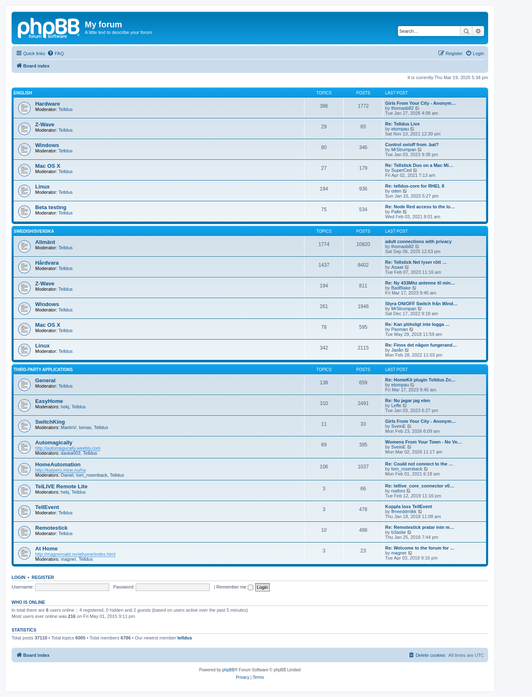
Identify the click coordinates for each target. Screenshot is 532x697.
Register (43, 577)
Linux (42, 186)
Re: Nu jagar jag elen (407, 400)
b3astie (398, 532)
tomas (85, 427)
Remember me (234, 586)
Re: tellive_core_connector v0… (419, 485)
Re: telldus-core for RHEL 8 (414, 185)
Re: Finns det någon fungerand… (421, 344)
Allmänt (45, 242)
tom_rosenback (91, 475)
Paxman (399, 329)
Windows (47, 145)
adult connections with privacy (418, 241)
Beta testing (50, 207)
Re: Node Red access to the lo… (420, 206)
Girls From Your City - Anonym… (420, 103)
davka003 (71, 453)
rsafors (398, 490)
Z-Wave (44, 124)
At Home (46, 548)
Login (18, 577)
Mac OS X (47, 166)
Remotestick (51, 528)
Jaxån (397, 349)
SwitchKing (50, 422)
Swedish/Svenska (34, 231)
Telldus (65, 109)
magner (68, 559)
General (45, 380)
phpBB (228, 670)
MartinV (69, 427)
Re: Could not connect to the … (419, 463)
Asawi (397, 267)
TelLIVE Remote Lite (61, 486)
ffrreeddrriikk (404, 511)
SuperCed (401, 170)
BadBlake (401, 287)
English (23, 93)
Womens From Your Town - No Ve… (423, 441)
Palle (396, 211)
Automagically (53, 442)
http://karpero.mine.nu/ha (60, 470)
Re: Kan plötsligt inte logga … (417, 324)
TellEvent (47, 507)
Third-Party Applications (43, 369)
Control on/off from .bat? (412, 144)
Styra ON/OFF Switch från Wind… (421, 303)
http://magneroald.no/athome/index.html (75, 554)
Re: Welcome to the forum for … (420, 547)
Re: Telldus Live (402, 123)
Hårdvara (47, 263)
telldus (184, 637)
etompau (400, 128)
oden (396, 190)
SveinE (398, 426)
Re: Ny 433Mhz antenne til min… (420, 282)
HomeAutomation (58, 464)
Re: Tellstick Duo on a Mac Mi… (419, 165)
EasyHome (49, 401)
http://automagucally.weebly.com (68, 448)
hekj (65, 406)
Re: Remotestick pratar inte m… (419, 527)
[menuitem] (55, 53)
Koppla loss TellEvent (408, 506)
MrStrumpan (404, 149)
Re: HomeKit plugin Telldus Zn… (420, 379)
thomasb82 (402, 108)
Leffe (396, 405)
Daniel (67, 475)
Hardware (47, 104)
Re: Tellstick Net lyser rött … (416, 262)
